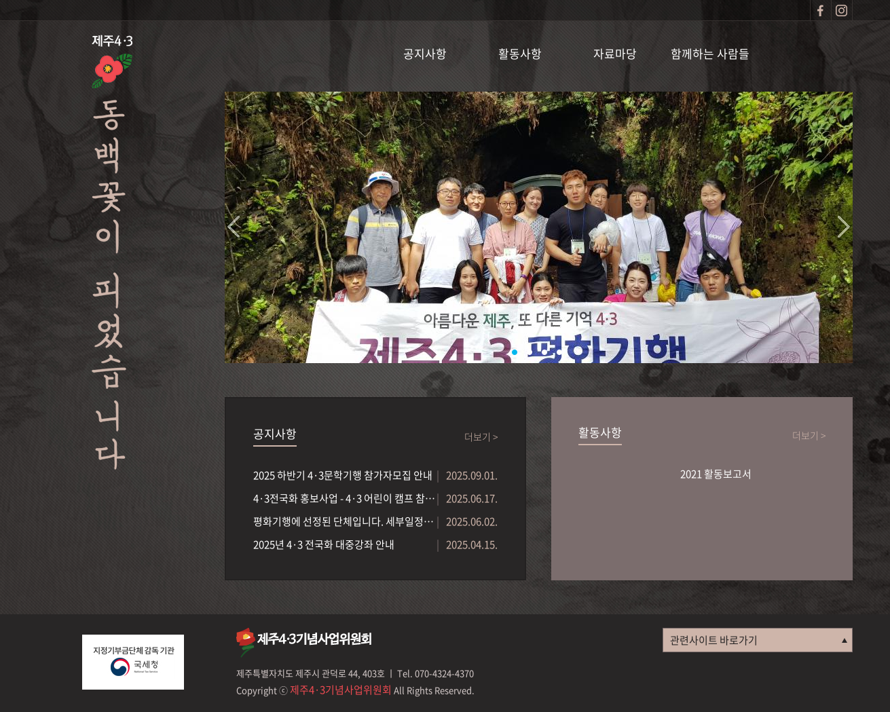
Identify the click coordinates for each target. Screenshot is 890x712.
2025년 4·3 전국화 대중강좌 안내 (323, 544)
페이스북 (821, 10)
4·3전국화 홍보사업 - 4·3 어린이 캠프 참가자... (345, 498)
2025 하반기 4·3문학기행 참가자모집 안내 (342, 475)
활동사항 (520, 53)
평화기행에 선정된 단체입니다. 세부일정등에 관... (345, 521)
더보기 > (481, 436)
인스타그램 (842, 10)
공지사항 (425, 53)
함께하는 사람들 (710, 53)
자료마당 (615, 53)
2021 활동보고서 (716, 473)
